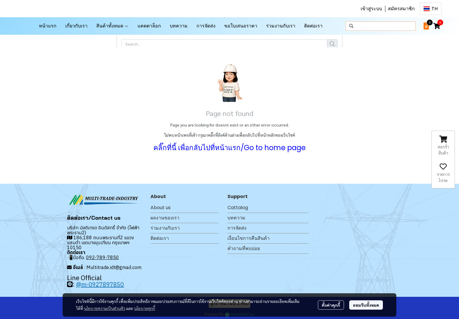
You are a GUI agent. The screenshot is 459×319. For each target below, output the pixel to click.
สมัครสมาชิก (401, 8)
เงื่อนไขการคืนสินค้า (248, 238)
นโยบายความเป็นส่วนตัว (104, 308)
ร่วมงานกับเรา (165, 228)
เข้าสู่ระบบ (371, 8)
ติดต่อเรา (159, 238)
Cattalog (237, 207)
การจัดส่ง (236, 228)
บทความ (236, 217)
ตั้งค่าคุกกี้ (331, 305)
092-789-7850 (102, 257)
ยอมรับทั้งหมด (366, 305)
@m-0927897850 (100, 284)
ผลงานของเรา (164, 217)
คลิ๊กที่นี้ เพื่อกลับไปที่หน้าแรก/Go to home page (229, 147)
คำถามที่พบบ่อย (243, 248)
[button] (430, 8)
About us (160, 207)
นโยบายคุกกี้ (144, 308)
